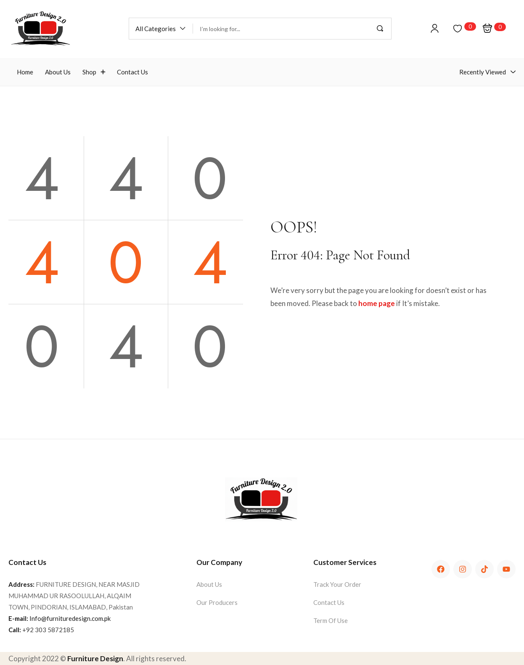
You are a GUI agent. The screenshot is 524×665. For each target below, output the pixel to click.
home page (376, 303)
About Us (209, 584)
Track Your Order (337, 584)
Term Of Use (330, 620)
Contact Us (328, 602)
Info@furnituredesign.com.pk (70, 618)
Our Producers (217, 602)
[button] (161, 29)
